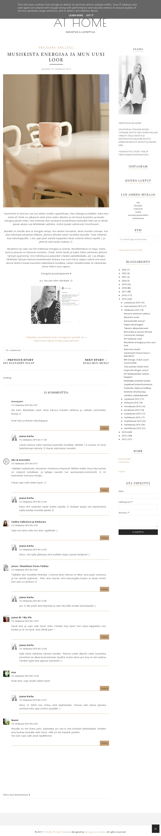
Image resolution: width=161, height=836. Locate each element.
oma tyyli (66, 47)
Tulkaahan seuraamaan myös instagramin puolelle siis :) (56, 337)
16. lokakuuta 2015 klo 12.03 (25, 676)
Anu (13, 672)
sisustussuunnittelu (138, 215)
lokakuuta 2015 (132, 310)
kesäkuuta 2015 (132, 410)
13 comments (13, 350)
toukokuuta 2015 (132, 413)
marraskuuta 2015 (133, 306)
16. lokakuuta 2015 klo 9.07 (24, 405)
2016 (124, 295)
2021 (124, 277)
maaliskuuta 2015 (133, 421)
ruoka (138, 212)
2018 (124, 288)
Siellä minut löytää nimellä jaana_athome (56, 340)
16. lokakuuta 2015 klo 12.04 (33, 501)
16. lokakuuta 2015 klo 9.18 (24, 525)
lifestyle (138, 205)
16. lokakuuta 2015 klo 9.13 (24, 463)
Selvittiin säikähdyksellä (136, 395)
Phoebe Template (62, 831)
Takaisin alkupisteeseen (136, 328)
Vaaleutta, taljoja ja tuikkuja (137, 388)
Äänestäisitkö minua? (134, 321)
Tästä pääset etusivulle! (130, 250)
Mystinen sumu (131, 317)
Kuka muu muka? (132, 349)
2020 (124, 280)
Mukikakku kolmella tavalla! (137, 380)
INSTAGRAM (124, 459)
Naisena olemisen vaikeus (137, 313)
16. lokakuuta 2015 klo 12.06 (33, 648)
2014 (124, 432)
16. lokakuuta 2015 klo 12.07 (33, 700)
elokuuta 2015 (131, 402)
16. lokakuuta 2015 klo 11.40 (33, 439)
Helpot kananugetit (133, 324)
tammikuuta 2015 (133, 428)
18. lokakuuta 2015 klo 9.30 (24, 723)
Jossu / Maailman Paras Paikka (30, 566)
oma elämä (47, 47)
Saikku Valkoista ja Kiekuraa (28, 521)
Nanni (14, 720)
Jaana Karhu (26, 436)
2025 (124, 269)
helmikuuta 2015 (132, 424)
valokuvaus (138, 218)
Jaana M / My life (21, 617)
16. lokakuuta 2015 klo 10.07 (25, 621)
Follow (122, 471)
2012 (124, 439)
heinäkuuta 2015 (132, 406)
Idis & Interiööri (20, 459)
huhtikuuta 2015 (132, 417)
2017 (124, 291)
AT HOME (80, 22)
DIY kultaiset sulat (133, 338)
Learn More (76, 15)
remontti (138, 209)
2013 (124, 435)
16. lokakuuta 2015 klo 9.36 (24, 569)
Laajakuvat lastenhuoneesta (138, 384)
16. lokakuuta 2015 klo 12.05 (33, 549)
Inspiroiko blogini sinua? (136, 370)
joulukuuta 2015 (132, 302)
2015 (124, 299)
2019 (124, 284)
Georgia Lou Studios (95, 831)
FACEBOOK (124, 462)
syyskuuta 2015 (132, 399)
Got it (89, 15)
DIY (138, 202)
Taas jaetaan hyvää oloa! (136, 366)
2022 (124, 273)
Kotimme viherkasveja (135, 391)
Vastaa (104, 428)
